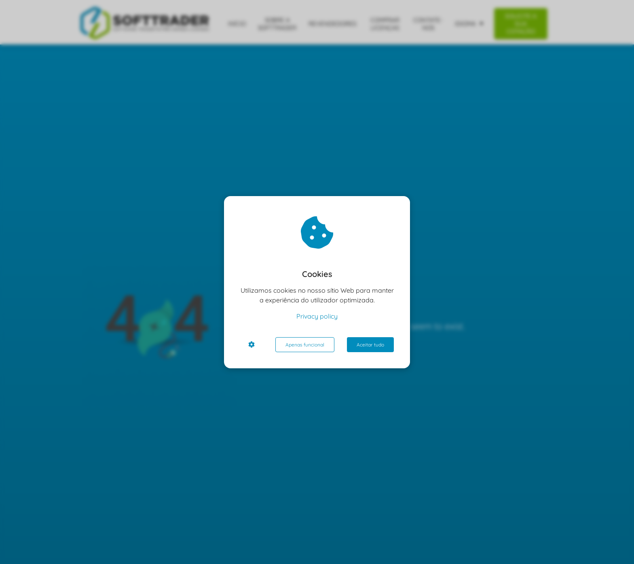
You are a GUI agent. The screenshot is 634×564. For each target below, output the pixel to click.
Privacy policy (317, 316)
